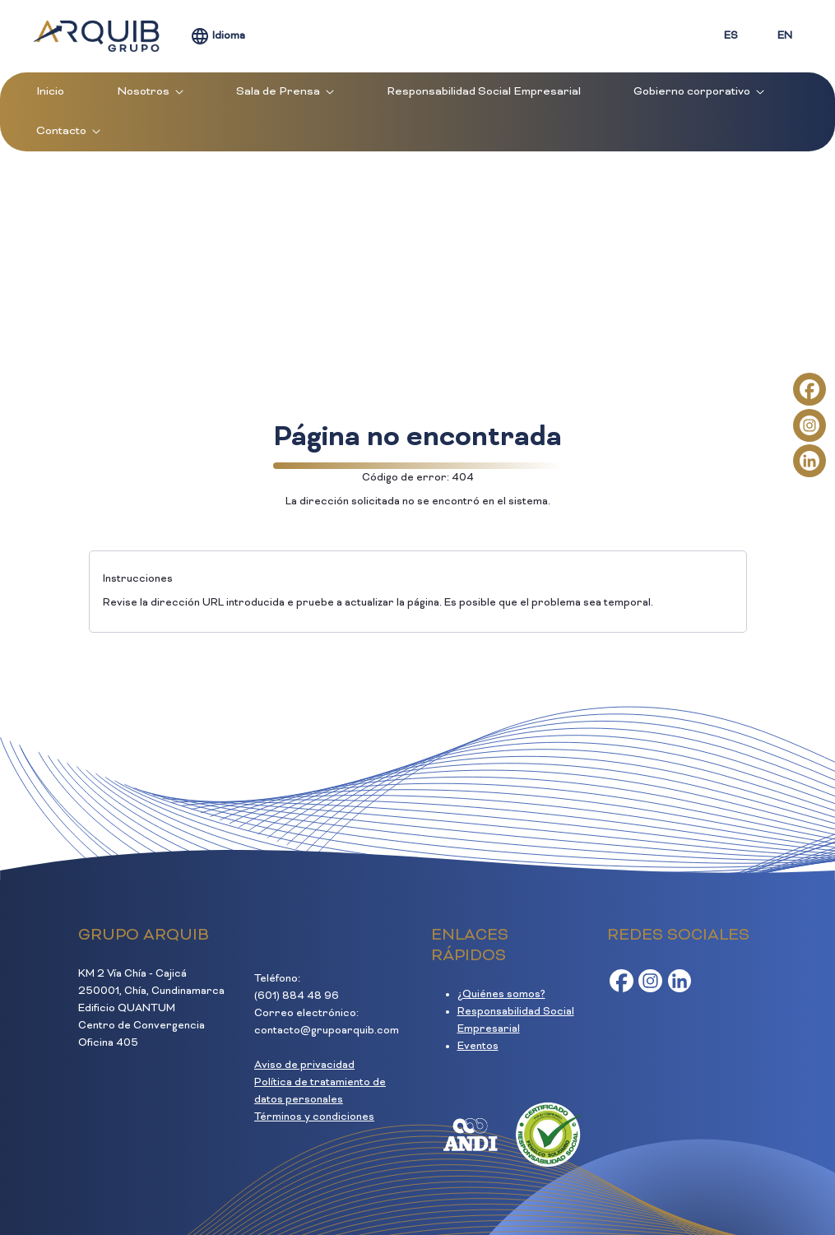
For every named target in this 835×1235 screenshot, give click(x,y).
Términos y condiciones (314, 1117)
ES (731, 36)
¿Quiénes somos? (501, 994)
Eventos (478, 1046)
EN (784, 36)
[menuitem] (50, 92)
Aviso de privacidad (304, 1065)
